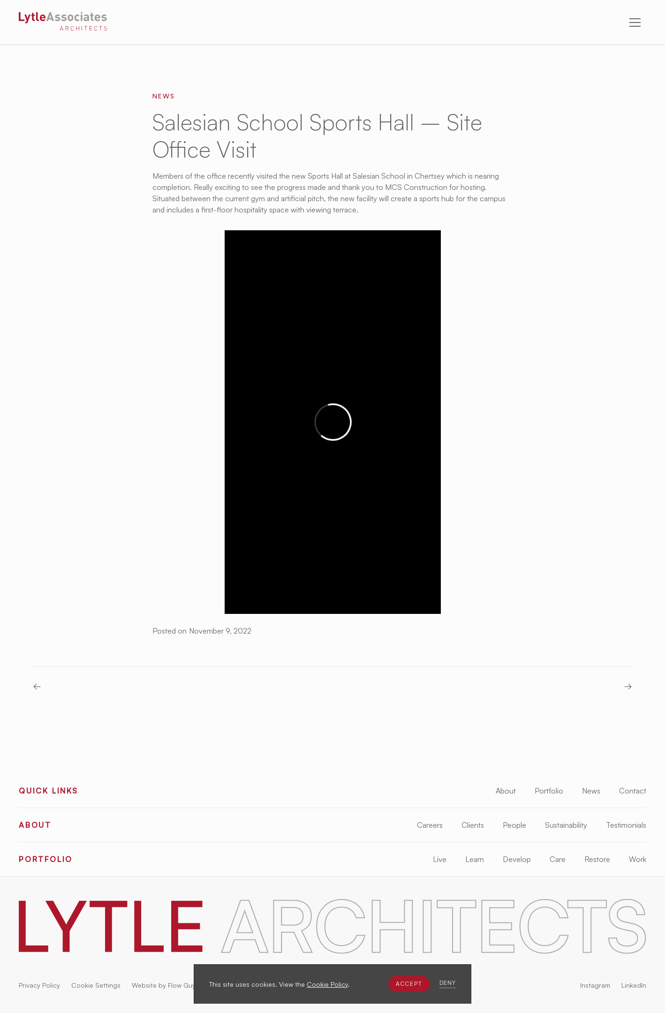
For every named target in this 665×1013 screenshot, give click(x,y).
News (591, 790)
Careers (430, 825)
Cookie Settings (96, 985)
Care (558, 859)
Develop (517, 859)
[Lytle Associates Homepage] (63, 23)
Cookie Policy (327, 984)
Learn (474, 859)
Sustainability (566, 825)
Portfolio (549, 790)
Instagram (595, 985)
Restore (597, 859)
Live (439, 859)
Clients (472, 825)
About (506, 790)
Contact (632, 790)
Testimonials (626, 825)
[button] (409, 984)
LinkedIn (633, 985)
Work (637, 859)
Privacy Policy (39, 985)
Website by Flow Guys (165, 985)
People (514, 825)
